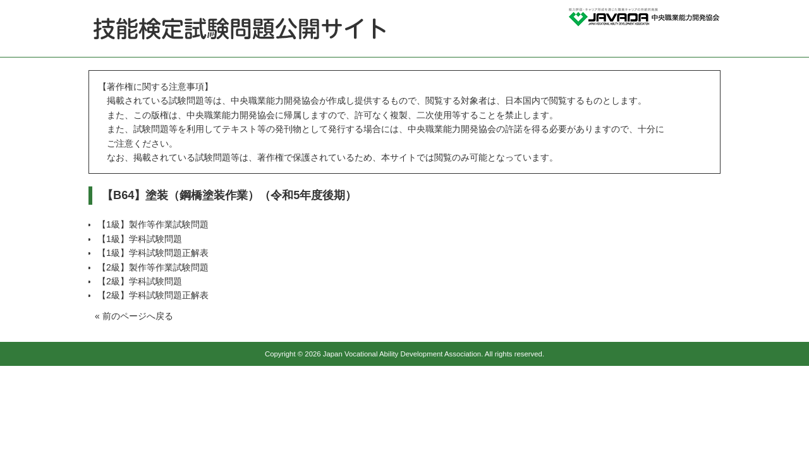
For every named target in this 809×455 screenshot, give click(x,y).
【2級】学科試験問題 (139, 281)
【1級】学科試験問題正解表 (153, 253)
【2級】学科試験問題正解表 (153, 295)
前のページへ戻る (137, 316)
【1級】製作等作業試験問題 (153, 224)
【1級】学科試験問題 (139, 239)
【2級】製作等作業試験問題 (153, 267)
